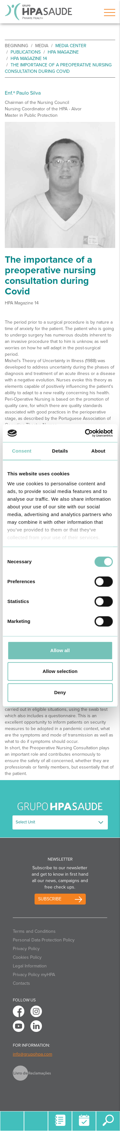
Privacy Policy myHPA (34, 974)
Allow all (60, 650)
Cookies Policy (27, 957)
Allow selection (60, 671)
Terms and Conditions (34, 931)
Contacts (21, 983)
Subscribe (49, 899)
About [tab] (98, 451)
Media (41, 45)
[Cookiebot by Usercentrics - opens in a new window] (85, 433)
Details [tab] (60, 451)
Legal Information (30, 966)
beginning (16, 45)
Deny (60, 692)
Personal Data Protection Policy (44, 940)
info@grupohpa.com (32, 1054)
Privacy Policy (26, 948)
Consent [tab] (21, 451)
